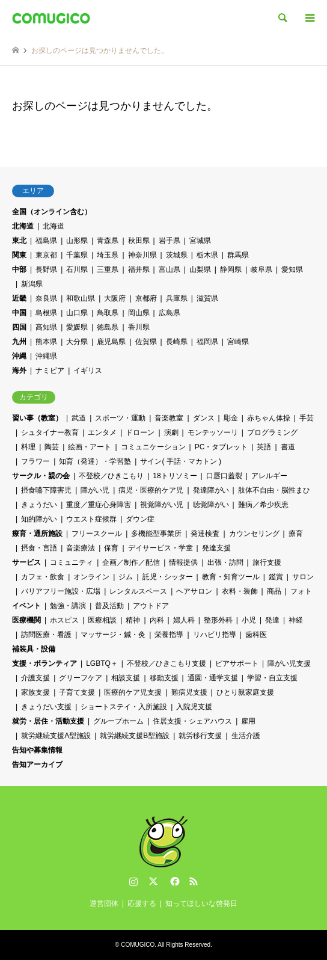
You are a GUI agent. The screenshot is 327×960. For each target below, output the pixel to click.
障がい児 (95, 490)
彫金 (231, 418)
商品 (274, 591)
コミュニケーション (153, 447)
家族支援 (35, 692)
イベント (26, 606)
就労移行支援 (200, 735)
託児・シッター (167, 577)
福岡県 (207, 341)
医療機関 (26, 620)
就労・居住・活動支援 (48, 721)
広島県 (169, 313)
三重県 (107, 269)
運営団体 (104, 903)
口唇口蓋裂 (224, 476)
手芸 (306, 418)
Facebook (174, 881)
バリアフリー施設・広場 (60, 591)
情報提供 (183, 562)
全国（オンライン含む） (51, 212)
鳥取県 (107, 313)
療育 (296, 533)
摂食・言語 (39, 548)
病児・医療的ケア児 (150, 490)
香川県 (139, 327)
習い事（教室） (37, 418)
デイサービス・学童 (160, 548)
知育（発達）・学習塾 (95, 461)
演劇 (171, 432)
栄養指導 (168, 634)
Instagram (133, 881)
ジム (125, 577)
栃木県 (207, 255)
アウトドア (151, 606)
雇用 (248, 721)
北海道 (23, 226)
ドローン (140, 432)
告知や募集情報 (37, 750)
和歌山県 (80, 298)
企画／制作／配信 (131, 562)
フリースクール (97, 533)
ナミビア (49, 370)
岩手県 (169, 240)
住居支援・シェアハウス (192, 721)
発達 (272, 620)
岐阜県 (261, 269)
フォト (301, 591)
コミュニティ (71, 562)
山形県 (77, 240)
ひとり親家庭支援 (245, 692)
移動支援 (164, 678)
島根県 (46, 313)
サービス (26, 562)
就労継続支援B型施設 (135, 735)
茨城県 (177, 255)
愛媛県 (77, 327)
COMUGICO (137, 944)
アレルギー (269, 476)
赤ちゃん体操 (268, 418)
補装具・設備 (33, 649)
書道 (288, 447)
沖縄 (19, 356)
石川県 (77, 269)
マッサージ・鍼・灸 (113, 634)
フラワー (35, 461)
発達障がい (211, 490)
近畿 (19, 298)
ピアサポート (236, 663)
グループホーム (118, 721)
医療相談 (102, 620)
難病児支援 (189, 692)
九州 (19, 341)
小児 (249, 620)
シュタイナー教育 (50, 432)
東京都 (46, 255)
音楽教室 (168, 418)
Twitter (153, 881)
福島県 (46, 240)
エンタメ (102, 432)
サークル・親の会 (41, 476)
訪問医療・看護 (46, 634)
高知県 (46, 327)
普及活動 (109, 606)
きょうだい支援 (46, 707)
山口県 (77, 313)
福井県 (139, 269)
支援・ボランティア (44, 663)
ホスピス (64, 620)
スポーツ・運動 (120, 418)
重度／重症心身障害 (98, 504)
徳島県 (107, 327)
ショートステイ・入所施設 (124, 707)
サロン (303, 577)
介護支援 (35, 678)
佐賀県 (146, 341)
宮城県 (200, 240)
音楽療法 (80, 548)
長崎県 (177, 341)
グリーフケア (80, 678)
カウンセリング (254, 533)
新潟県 (32, 284)
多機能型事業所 (156, 533)
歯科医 (256, 634)
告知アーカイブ (37, 764)
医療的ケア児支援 (133, 692)
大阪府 (115, 298)
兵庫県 (177, 298)
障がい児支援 (289, 663)
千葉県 (77, 255)
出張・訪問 (225, 562)
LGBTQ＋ (102, 663)
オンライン (91, 577)
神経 (296, 620)
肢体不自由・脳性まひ (274, 490)
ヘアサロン (194, 591)
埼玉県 (107, 255)
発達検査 (205, 533)
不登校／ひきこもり (111, 476)
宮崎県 (238, 341)
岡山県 (139, 313)
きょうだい (39, 504)
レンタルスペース (138, 591)
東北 (19, 240)
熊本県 (46, 341)
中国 (19, 313)
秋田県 (139, 240)
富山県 (169, 269)
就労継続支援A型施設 (56, 735)
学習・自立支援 (272, 678)
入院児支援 (194, 707)
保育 (111, 548)
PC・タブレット (221, 447)
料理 (28, 447)
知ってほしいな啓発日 (201, 903)
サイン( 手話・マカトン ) (180, 461)
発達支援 (216, 548)
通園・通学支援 (213, 678)
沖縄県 (46, 356)
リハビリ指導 (214, 634)
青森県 (107, 240)
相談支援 (125, 678)
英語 (264, 447)
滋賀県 (207, 298)
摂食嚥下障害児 (46, 490)
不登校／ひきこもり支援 (166, 663)
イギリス (87, 370)
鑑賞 (276, 577)
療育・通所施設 (37, 533)
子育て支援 (77, 692)
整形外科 (218, 620)
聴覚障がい (211, 504)
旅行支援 (266, 562)
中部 (19, 269)
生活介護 (245, 735)
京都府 (146, 298)
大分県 (77, 341)
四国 (19, 327)
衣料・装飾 (240, 591)
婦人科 (184, 620)
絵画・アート (89, 447)
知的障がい (39, 519)
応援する (141, 903)
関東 (19, 255)
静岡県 (231, 269)
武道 (79, 418)
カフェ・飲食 (42, 577)
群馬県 (238, 255)
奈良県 (46, 298)
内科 (157, 620)
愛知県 (292, 269)
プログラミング (272, 432)
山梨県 (200, 269)
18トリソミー (175, 476)
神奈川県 (142, 255)
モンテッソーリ (213, 432)
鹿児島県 (111, 341)
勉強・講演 (68, 606)
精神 (133, 620)
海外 (19, 370)
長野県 (46, 269)
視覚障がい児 (161, 504)
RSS (193, 881)
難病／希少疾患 (263, 504)
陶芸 (51, 447)
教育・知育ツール (231, 577)
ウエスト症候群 (91, 519)
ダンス (204, 418)
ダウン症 (140, 519)
